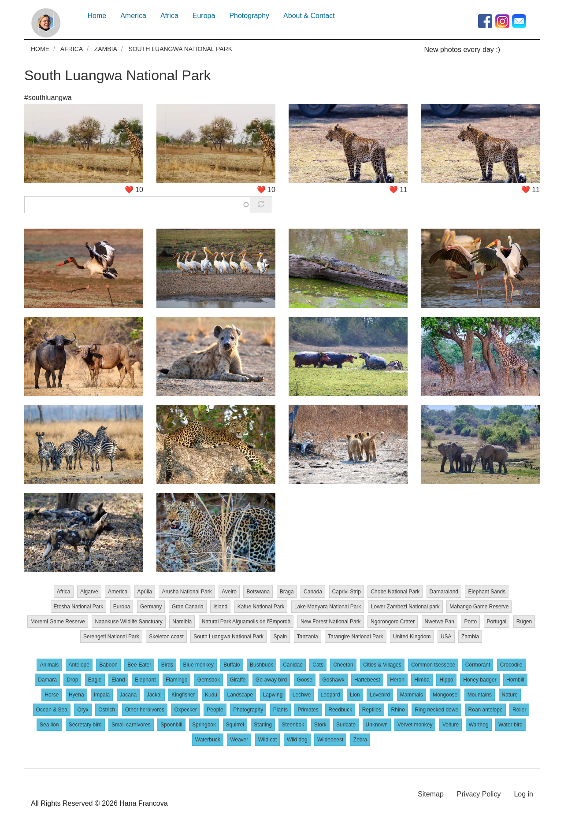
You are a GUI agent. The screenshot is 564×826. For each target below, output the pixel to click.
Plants (280, 709)
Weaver (239, 739)
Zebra (360, 739)
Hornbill (515, 679)
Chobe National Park (395, 591)
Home (40, 48)
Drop (72, 679)
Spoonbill (171, 724)
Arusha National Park (187, 591)
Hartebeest (367, 679)
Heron (397, 679)
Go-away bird (271, 679)
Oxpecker (185, 709)
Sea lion (49, 724)
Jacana (128, 694)
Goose (304, 679)
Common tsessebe (433, 664)
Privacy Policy (479, 794)
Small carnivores (131, 724)
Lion (355, 694)
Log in (523, 794)
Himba (422, 679)
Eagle (95, 679)
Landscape (240, 694)
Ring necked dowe (436, 709)
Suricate (346, 724)
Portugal (497, 621)
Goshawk (334, 679)
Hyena (76, 694)
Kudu (211, 694)
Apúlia (144, 591)
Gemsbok (208, 679)
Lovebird (380, 694)
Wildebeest (330, 739)
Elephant (145, 679)
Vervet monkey (414, 724)
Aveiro (229, 591)
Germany (151, 606)
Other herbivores (144, 709)
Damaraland (444, 591)
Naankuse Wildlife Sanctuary (128, 621)
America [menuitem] (133, 15)
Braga (287, 591)
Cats (317, 664)
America (117, 591)
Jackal (154, 694)
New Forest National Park (331, 621)
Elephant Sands (486, 591)
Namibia (182, 621)
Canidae (293, 664)
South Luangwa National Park (117, 74)
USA (446, 636)
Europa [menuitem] (204, 15)
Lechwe (302, 694)
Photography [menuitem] (249, 15)
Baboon (108, 664)
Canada (313, 591)
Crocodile (511, 664)
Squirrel (235, 724)
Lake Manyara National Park (327, 606)
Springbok (204, 724)
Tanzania (307, 636)
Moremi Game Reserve (57, 621)
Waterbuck (207, 739)
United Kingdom (411, 636)
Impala (102, 694)
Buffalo (231, 664)
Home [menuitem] (97, 15)
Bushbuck (261, 664)
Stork (320, 724)
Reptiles (371, 709)
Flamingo (176, 679)
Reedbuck (340, 709)
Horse (52, 694)
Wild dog (297, 739)
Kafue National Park (261, 606)
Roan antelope (485, 709)
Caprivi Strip (346, 591)
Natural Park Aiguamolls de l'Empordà (246, 621)
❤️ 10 (134, 189)
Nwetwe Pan (439, 621)
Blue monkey (198, 664)
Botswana (258, 591)
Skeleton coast (166, 636)
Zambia (105, 48)
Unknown (377, 724)
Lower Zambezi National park (405, 606)
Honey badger (479, 679)
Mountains (480, 694)
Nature (510, 694)
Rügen (524, 621)
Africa (71, 48)
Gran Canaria (188, 606)
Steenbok (293, 724)
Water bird (510, 724)
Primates (307, 709)
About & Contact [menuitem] (309, 15)
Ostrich (106, 709)
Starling (263, 724)
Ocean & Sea (51, 709)
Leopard (330, 694)
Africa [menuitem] (169, 15)
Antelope (79, 664)
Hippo (446, 679)
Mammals (411, 694)
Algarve (89, 591)
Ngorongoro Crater (393, 621)
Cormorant (477, 664)
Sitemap (431, 794)
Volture (450, 724)
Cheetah (343, 664)
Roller (519, 709)
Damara (47, 679)
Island (220, 606)
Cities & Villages (382, 664)
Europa (121, 606)
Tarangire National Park (355, 636)
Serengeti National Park (111, 636)
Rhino (398, 709)
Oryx (82, 709)
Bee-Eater (139, 664)
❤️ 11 (398, 189)
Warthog (479, 724)
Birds (167, 664)
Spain (280, 636)
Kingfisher (183, 694)
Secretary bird (85, 724)
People (215, 709)
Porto (470, 621)
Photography (248, 709)
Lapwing (273, 694)
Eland (118, 679)
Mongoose (445, 694)
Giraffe (238, 679)
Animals (49, 664)
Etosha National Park (79, 606)
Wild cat (267, 739)
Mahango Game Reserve (478, 606)
